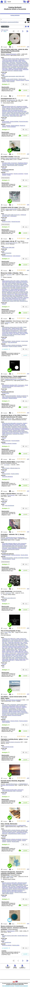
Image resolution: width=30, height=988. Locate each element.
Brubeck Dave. (19, 641)
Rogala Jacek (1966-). (15, 885)
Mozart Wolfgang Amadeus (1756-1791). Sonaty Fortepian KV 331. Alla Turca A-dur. (14, 290)
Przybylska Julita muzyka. (11, 429)
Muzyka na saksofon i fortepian (9, 443)
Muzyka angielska (14, 121)
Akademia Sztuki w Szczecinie (13, 742)
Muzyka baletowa (15, 125)
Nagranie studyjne (20, 80)
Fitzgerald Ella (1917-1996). (10, 645)
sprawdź (25, 90)
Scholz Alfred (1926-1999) (16, 116)
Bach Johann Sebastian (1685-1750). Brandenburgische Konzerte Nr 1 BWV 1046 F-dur (15, 285)
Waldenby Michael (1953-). (14, 707)
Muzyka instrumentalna (7, 173)
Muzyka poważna (6, 473)
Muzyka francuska (23, 121)
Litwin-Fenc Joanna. (10, 60)
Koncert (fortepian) (11, 126)
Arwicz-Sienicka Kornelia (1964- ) (12, 789)
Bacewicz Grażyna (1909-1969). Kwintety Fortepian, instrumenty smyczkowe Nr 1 (15, 889)
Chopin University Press (11, 158)
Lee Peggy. (20, 654)
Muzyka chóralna (14, 720)
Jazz (3, 395)
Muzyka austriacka (6, 122)
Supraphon (7, 322)
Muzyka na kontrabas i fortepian (21, 557)
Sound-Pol (9, 274)
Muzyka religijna (6, 720)
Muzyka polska (5, 393)
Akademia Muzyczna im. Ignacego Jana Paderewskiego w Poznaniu (12, 538)
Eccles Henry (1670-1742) (14, 546)
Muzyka (4, 73)
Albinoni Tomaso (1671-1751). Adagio (11, 280)
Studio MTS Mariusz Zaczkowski (13, 699)
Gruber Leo (23, 114)
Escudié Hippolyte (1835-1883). (13, 425)
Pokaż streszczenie (5, 177)
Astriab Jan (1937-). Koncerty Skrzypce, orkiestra (13, 830)
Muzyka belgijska (15, 440)
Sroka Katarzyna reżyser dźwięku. (14, 63)
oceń (28, 46)
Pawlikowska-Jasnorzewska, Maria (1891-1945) (13, 76)
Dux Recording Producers (11, 242)
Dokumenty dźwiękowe (7, 476)
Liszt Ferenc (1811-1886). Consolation (14, 297)
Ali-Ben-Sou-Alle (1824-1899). (12, 423)
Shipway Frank (5, 116)
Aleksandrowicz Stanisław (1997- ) (13, 385)
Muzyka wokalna (15, 473)
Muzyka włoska (5, 121)
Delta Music (8, 593)
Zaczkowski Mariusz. (11, 715)
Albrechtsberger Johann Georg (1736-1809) (12, 327)
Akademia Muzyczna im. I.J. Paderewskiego (15, 825)
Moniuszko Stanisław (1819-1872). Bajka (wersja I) (14, 832)
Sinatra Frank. (23, 658)
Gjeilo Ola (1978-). (9, 712)
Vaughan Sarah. (20, 660)
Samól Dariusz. (20, 428)
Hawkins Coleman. (12, 650)
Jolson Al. (13, 653)
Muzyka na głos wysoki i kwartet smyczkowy (14, 79)
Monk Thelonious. (20, 655)
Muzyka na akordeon (19, 173)
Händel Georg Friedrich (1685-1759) (13, 544)
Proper (6, 632)
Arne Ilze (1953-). (9, 704)
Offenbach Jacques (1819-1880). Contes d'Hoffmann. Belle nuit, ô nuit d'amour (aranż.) (13, 109)
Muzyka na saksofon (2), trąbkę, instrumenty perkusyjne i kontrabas (15, 396)
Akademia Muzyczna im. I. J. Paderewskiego (15, 379)
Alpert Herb (4, 500)
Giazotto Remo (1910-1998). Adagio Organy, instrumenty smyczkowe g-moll (15, 282)
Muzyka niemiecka (16, 341)
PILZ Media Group (11, 100)
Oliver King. (18, 656)
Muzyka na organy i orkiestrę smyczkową (11, 345)
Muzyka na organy (6, 221)
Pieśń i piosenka (10, 81)
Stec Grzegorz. (15, 714)
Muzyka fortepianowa (7, 255)
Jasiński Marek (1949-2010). (11, 707)
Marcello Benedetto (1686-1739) (12, 545)
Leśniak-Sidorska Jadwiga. (18, 431)
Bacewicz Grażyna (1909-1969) (9, 882)
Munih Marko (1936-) (14, 114)
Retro (9, 632)
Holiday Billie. (19, 651)
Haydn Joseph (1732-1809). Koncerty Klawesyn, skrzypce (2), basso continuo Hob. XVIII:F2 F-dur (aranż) (14, 332)
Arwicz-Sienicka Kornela (7, 746)
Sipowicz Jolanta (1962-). (14, 62)
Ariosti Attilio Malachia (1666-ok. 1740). (14, 543)
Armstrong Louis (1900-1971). (11, 638)
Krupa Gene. (10, 654)
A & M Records (10, 495)
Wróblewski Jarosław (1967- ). (14, 215)
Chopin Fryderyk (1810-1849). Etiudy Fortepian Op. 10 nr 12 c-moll (15, 296)
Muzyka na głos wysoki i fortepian (10, 79)
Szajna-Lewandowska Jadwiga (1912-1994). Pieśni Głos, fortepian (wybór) (14, 69)
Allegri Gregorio (6, 468)
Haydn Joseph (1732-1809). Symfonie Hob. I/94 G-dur (15, 286)
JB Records (8, 418)
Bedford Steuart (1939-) (17, 328)
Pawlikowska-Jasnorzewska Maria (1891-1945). (13, 60)
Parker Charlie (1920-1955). (14, 657)
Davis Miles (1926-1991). (16, 643)
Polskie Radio (10, 876)
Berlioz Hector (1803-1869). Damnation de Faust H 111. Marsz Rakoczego (15, 294)
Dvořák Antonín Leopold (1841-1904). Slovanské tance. (15, 301)
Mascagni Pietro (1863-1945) (18, 113)
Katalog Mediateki (15, 15)
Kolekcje (16, 22)
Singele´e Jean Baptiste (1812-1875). (14, 424)
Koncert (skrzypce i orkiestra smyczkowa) (11, 839)
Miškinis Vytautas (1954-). (18, 711)
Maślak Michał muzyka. (10, 432)
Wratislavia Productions (11, 54)
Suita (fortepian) (16, 255)
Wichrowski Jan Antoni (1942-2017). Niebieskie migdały (15, 70)
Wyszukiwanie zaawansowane (7, 22)
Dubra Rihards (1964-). (17, 705)
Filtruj (4, 31)
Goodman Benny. (11, 649)
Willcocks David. (15, 468)
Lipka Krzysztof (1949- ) (15, 165)
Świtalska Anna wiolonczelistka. (18, 64)
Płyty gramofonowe (12, 342)
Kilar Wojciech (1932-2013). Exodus (15, 831)
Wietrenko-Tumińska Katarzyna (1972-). (15, 66)
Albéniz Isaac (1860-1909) (8, 247)
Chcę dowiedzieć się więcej (8, 985)
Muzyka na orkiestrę (7, 945)
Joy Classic (6, 464)
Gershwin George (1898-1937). (17, 647)
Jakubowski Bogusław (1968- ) (12, 791)
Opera (3, 125)
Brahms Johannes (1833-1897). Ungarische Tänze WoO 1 (14, 299)
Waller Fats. (6, 661)
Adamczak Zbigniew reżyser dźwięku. (15, 58)
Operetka (8, 125)
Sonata (8, 174)
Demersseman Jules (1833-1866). (14, 426)
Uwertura (9, 841)
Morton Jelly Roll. (7, 656)
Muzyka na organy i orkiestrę (15, 346)
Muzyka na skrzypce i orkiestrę (14, 840)
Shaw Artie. (13, 658)
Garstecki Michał (10, 549)
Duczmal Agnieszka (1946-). (15, 886)
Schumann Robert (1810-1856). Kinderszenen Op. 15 (15, 298)
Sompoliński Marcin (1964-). (17, 833)
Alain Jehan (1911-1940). (11, 214)
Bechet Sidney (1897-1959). (19, 639)
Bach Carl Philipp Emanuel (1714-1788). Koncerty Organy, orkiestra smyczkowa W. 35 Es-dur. (15, 334)
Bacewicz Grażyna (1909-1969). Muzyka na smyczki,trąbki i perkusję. (12, 892)
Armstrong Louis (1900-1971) (9, 598)
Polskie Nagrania (10, 931)
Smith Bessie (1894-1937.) (8, 660)
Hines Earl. (10, 651)
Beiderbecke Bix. (8, 641)
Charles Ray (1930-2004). (15, 642)
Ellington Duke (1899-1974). (18, 644)
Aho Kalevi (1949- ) (9, 163)
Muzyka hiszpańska (6, 253)
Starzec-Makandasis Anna (17, 548)
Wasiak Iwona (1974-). (10, 66)
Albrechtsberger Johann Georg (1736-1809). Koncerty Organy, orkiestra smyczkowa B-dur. (14, 330)
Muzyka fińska (5, 170)
